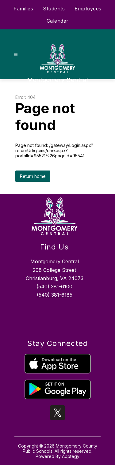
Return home (33, 176)
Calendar (58, 21)
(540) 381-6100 (54, 286)
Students (54, 9)
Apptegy (70, 456)
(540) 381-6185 (54, 295)
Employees (88, 9)
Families (23, 9)
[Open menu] (15, 54)
